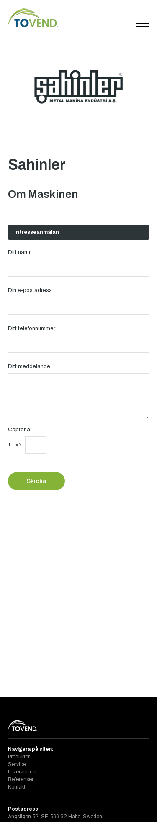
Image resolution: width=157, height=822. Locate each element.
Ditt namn (20, 252)
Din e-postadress (30, 290)
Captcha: (19, 429)
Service (17, 764)
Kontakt (16, 787)
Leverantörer (22, 772)
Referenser (20, 779)
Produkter (19, 757)
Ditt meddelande (29, 366)
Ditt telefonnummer (31, 328)
